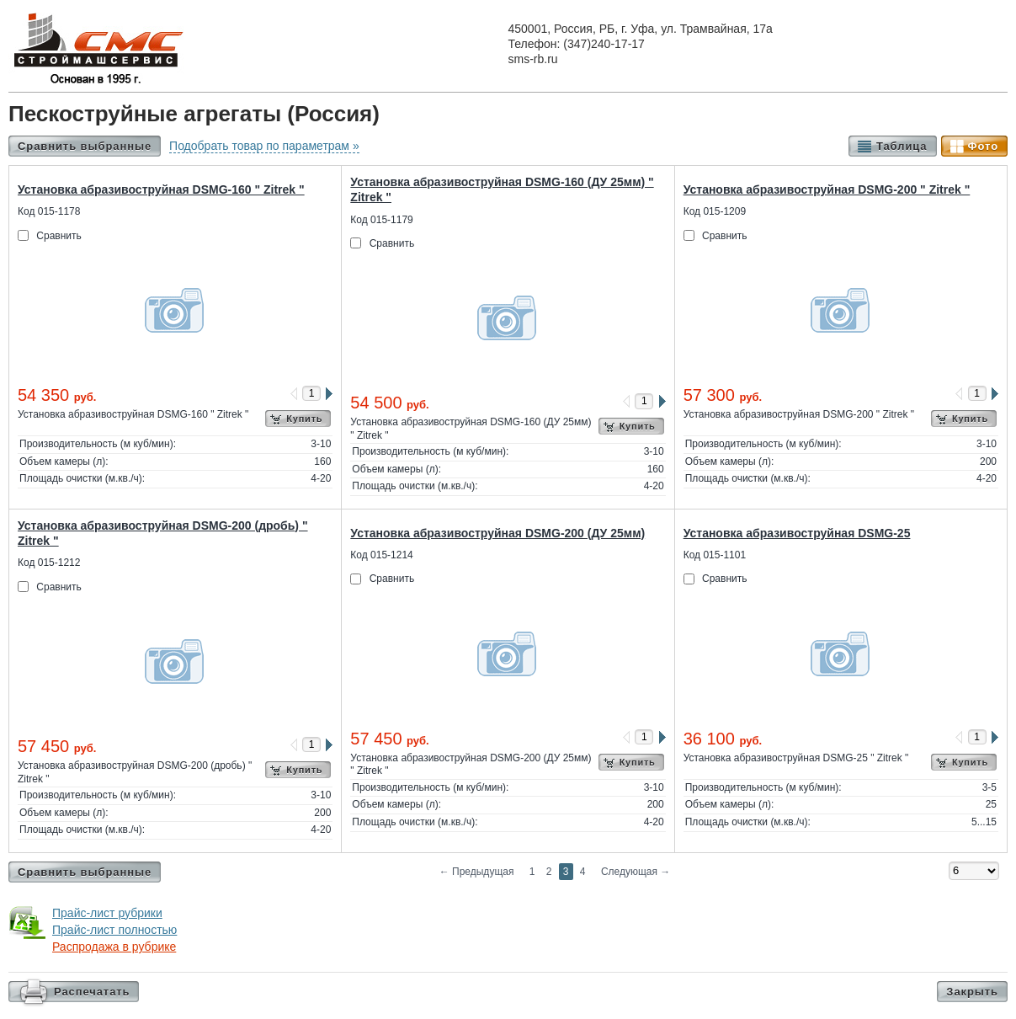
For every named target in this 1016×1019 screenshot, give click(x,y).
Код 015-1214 (381, 555)
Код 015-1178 (49, 211)
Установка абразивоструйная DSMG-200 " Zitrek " (827, 189)
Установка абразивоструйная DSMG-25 (797, 533)
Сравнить (58, 236)
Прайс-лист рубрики (107, 913)
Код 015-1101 (715, 555)
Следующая (635, 872)
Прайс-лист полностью (114, 929)
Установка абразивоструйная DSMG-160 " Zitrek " (161, 189)
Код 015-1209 (715, 211)
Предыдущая (476, 872)
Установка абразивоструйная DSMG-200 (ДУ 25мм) (497, 533)
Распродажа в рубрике (114, 946)
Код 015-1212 (49, 562)
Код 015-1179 (381, 220)
